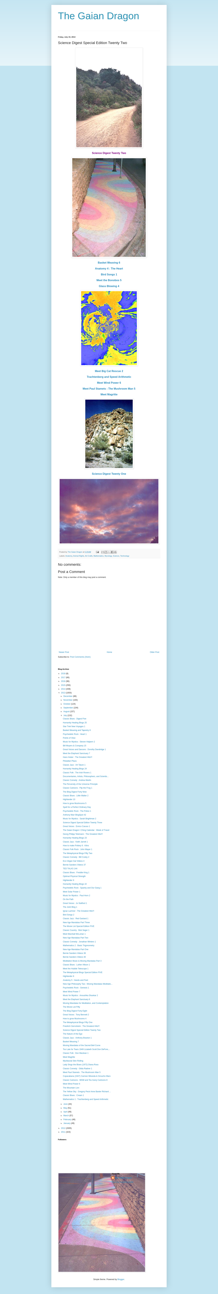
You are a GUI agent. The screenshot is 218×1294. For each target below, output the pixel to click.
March (66, 1115)
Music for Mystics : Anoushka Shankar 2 (80, 995)
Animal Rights (78, 556)
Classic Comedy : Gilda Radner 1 (77, 1068)
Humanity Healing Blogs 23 (75, 838)
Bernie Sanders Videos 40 (74, 957)
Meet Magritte (108, 394)
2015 (63, 685)
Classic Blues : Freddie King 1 (76, 872)
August (66, 711)
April (65, 1112)
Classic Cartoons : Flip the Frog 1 (77, 788)
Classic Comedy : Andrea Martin (77, 780)
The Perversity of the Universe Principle (80, 784)
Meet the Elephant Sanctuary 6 (76, 999)
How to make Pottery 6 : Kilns (76, 845)
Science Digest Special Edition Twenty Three (82, 822)
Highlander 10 (69, 799)
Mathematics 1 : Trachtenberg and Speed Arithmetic (85, 1099)
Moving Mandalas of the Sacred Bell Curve (81, 1045)
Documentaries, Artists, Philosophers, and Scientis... (86, 776)
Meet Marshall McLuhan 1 (74, 934)
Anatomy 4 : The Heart (109, 268)
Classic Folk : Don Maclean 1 (75, 1053)
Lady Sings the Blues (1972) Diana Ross (80, 1064)
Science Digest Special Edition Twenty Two (82, 1030)
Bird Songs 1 (109, 274)
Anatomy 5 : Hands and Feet (75, 980)
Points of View (69, 738)
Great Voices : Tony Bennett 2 (76, 1015)
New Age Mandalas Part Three (76, 922)
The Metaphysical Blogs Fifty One (77, 1022)
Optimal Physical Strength (74, 876)
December (68, 696)
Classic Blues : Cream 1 (73, 1095)
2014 (63, 689)
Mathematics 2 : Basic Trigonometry (78, 945)
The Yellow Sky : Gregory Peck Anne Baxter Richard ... (87, 1091)
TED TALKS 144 (70, 868)
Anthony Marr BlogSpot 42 (74, 815)
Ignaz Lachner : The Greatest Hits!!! (78, 911)
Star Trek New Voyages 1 (74, 726)
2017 (63, 677)
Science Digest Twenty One (109, 473)
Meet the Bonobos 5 (109, 280)
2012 (63, 1128)
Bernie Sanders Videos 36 (74, 953)
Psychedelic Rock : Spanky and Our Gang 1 (82, 888)
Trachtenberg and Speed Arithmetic (109, 376)
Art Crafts (89, 556)
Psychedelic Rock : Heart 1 (75, 734)
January (67, 1123)
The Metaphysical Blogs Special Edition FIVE (82, 972)
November (68, 700)
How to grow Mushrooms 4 (74, 1018)
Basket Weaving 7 (71, 1041)
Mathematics (99, 556)
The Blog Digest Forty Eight (75, 1011)
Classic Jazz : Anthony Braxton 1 (77, 1038)
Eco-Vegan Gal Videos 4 (73, 861)
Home (109, 652)
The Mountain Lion (71, 1088)
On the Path (68, 899)
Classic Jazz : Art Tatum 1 (74, 765)
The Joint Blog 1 (70, 907)
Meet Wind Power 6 (109, 382)
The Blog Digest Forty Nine (75, 792)
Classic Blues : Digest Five (74, 719)
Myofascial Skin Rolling (73, 1061)
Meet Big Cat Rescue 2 (109, 371)
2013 (63, 693)
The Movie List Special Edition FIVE (78, 926)
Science (116, 556)
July (65, 715)
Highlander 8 (68, 976)
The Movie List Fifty (71, 1007)
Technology (124, 556)
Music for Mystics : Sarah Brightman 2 (79, 818)
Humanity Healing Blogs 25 (75, 723)
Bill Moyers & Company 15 (74, 746)
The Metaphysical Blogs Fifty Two (77, 853)
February (67, 1119)
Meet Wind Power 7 (71, 992)
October (67, 704)
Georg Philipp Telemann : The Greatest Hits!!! (83, 834)
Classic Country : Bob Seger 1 (76, 930)
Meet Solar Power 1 (71, 892)
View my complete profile (123, 1182)
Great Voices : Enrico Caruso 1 (76, 826)
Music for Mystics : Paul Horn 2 (76, 895)
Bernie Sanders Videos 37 (74, 865)
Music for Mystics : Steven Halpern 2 (79, 742)
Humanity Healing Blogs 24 (75, 769)
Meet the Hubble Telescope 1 (75, 969)
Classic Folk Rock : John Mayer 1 (77, 849)
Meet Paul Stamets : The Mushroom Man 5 (109, 388)
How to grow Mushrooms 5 (74, 803)
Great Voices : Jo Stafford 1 (75, 903)
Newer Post (64, 652)
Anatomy (68, 556)
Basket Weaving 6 (109, 262)
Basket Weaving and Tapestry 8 (77, 730)
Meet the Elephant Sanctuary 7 (76, 753)
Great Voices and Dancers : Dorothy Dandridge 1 (84, 749)
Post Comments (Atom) (80, 657)
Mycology (108, 556)
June (65, 1104)
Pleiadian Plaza (70, 761)
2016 (63, 681)
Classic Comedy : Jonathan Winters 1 (79, 942)
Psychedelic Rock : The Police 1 (77, 811)
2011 (63, 1132)
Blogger (120, 1279)
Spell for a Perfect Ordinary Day (77, 807)
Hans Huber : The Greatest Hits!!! (77, 757)
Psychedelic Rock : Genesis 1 (76, 988)
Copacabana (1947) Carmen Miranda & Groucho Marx (86, 1076)
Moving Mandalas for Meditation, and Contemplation (86, 1003)
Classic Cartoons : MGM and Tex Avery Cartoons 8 (85, 1080)
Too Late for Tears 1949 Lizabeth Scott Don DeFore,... (86, 1049)
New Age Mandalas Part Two (75, 938)
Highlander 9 (68, 880)
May (65, 1108)
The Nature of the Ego (72, 1034)
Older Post (154, 652)
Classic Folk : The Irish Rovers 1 (77, 772)
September (68, 708)
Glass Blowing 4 (109, 286)
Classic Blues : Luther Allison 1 (76, 965)
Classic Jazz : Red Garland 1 (75, 918)
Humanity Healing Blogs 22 (75, 884)
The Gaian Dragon (98, 15)
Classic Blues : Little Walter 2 (75, 795)
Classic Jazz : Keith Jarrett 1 (75, 842)
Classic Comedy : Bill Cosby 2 (76, 857)
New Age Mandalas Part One (75, 949)
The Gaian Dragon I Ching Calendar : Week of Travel (86, 830)
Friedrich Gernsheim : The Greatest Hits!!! (81, 1026)
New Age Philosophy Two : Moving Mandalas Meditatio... (87, 984)
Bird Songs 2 (68, 915)
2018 (63, 673)
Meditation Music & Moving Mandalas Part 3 (82, 961)
